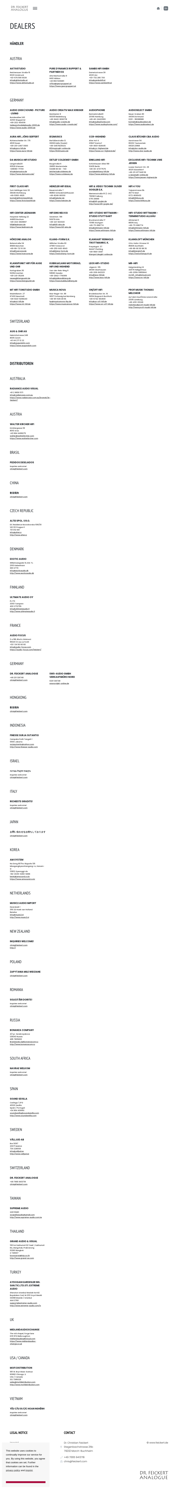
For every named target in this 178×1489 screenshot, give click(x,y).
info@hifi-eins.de (57, 224)
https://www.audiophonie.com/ (103, 124)
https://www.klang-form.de (61, 253)
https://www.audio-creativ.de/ (63, 124)
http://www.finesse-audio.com (24, 747)
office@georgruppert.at (60, 83)
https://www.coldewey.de (61, 174)
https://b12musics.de (58, 151)
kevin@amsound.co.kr (20, 876)
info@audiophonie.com (99, 122)
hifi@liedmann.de (17, 224)
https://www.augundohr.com (23, 345)
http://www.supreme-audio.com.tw (26, 1217)
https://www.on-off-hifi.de (101, 304)
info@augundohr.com (20, 343)
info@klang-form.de (58, 251)
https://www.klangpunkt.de (22, 281)
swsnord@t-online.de (59, 683)
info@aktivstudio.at (19, 80)
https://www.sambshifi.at (100, 83)
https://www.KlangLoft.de (140, 253)
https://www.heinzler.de (60, 200)
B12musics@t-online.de (59, 148)
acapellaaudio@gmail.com (22, 1215)
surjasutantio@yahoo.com (22, 744)
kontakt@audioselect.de (140, 122)
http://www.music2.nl (19, 917)
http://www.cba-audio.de (140, 151)
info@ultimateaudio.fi (19, 609)
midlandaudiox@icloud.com (22, 1338)
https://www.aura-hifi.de (21, 151)
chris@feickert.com (18, 469)
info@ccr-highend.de (98, 148)
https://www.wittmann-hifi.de (102, 230)
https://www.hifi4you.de (139, 200)
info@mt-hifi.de (17, 301)
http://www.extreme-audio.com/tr (25, 1305)
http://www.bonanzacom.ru (22, 1044)
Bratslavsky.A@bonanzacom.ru (24, 1042)
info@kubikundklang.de (60, 278)
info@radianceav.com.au (21, 395)
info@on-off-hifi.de (98, 301)
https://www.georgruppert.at (62, 86)
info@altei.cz (16, 532)
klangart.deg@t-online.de (100, 254)
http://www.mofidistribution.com (24, 1384)
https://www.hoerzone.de (21, 253)
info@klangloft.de (137, 251)
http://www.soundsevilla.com (23, 1115)
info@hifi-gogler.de (98, 201)
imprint (29, 1470)
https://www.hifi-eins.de (60, 227)
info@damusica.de (18, 171)
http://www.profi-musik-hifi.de (142, 307)
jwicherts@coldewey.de (60, 171)
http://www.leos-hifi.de (99, 277)
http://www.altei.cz (18, 535)
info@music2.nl (17, 915)
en (166, 8)
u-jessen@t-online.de (138, 175)
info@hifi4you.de (136, 198)
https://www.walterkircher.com (24, 438)
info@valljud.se (17, 1151)
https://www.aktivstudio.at (22, 83)
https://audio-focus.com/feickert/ (25, 649)
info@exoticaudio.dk (19, 570)
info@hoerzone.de (18, 251)
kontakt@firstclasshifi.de (21, 198)
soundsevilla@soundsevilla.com (24, 1113)
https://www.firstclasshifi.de (22, 200)
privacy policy (13, 1470)
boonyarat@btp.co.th (20, 1255)
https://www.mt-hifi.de (20, 304)
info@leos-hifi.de (96, 275)
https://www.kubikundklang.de (63, 281)
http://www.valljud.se (19, 1154)
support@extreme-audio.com (23, 1303)
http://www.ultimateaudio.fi (22, 611)
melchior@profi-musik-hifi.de (142, 305)
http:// (13, 948)
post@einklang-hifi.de (99, 171)
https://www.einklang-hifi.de (102, 174)
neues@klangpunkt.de (20, 278)
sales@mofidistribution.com (22, 1382)
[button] (25, 1482)
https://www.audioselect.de (141, 124)
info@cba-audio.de (137, 148)
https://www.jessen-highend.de (143, 177)
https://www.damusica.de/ (22, 174)
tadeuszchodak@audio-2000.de (25, 125)
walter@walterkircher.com (22, 436)
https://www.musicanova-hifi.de (64, 304)
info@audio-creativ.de (59, 122)
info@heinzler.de (56, 198)
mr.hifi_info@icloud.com (140, 275)
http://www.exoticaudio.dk (22, 573)
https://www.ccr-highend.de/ (102, 151)
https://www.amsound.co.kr (22, 879)
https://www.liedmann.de (21, 227)
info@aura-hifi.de (18, 148)
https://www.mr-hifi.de (139, 277)
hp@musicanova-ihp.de (60, 301)
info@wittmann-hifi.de (99, 228)
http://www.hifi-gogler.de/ (101, 204)
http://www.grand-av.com (22, 1258)
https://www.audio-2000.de (22, 128)
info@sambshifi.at (97, 80)
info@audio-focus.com (20, 647)
